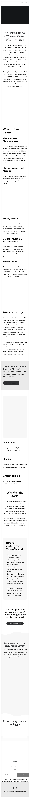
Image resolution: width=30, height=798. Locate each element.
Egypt (19, 64)
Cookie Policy (15, 770)
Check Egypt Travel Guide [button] (15, 623)
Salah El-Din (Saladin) (9, 59)
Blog (15, 764)
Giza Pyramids (19, 81)
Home (15, 761)
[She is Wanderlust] (11, 2)
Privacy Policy (15, 767)
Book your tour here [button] (11, 383)
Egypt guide (20, 614)
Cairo (25, 59)
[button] (26, 3)
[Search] (21, 3)
